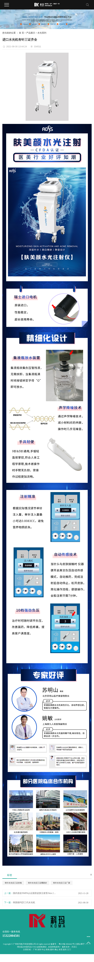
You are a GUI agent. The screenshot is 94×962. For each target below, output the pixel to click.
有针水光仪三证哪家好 (37, 883)
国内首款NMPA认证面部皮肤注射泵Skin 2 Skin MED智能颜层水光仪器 (34, 893)
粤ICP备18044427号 (67, 944)
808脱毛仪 (27, 947)
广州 (35, 949)
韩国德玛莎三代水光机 (24, 902)
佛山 (56, 949)
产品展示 (30, 33)
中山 (44, 949)
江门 (69, 949)
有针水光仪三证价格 (13, 883)
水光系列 (41, 33)
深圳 (39, 949)
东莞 (61, 949)
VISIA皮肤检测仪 (39, 947)
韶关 (65, 949)
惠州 (52, 949)
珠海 (48, 949)
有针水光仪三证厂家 (61, 883)
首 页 (21, 33)
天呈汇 (74, 947)
